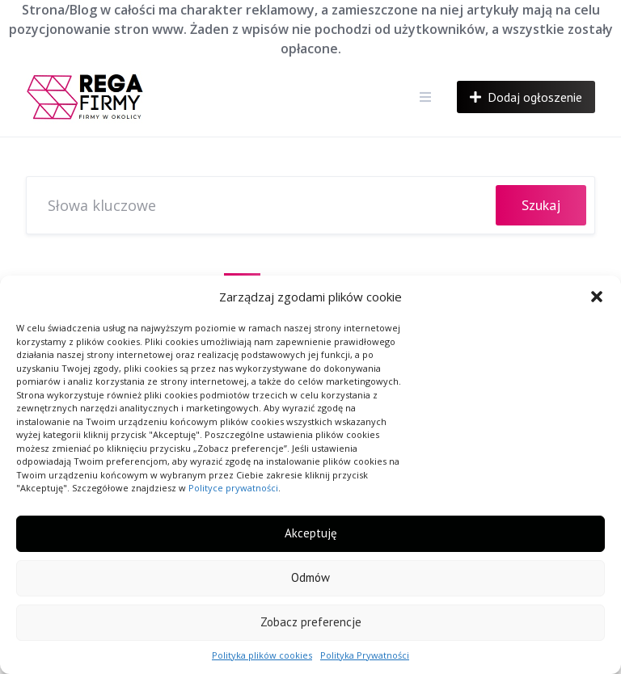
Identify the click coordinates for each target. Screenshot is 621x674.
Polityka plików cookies (262, 655)
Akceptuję (311, 533)
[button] (597, 297)
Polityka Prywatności (364, 655)
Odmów (310, 577)
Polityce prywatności (233, 488)
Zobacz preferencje (310, 622)
